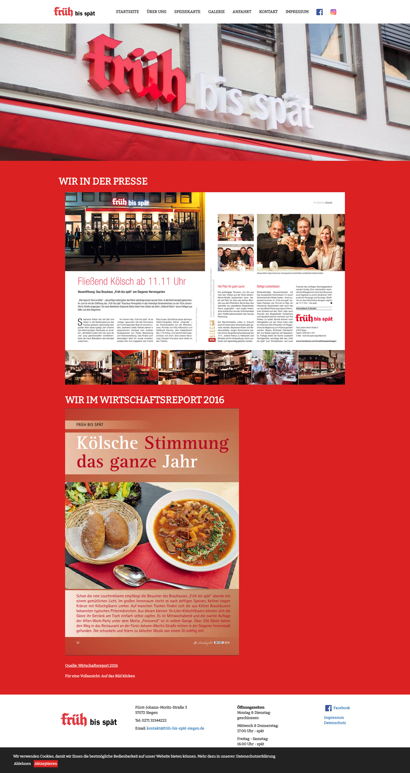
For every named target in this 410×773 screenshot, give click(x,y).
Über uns (156, 11)
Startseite (127, 11)
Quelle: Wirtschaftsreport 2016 (91, 665)
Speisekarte (187, 11)
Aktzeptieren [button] (46, 763)
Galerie (216, 11)
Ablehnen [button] (22, 763)
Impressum (297, 11)
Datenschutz (335, 723)
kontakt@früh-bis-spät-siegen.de (175, 728)
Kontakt (268, 11)
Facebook (337, 708)
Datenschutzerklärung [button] (255, 756)
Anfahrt (241, 11)
